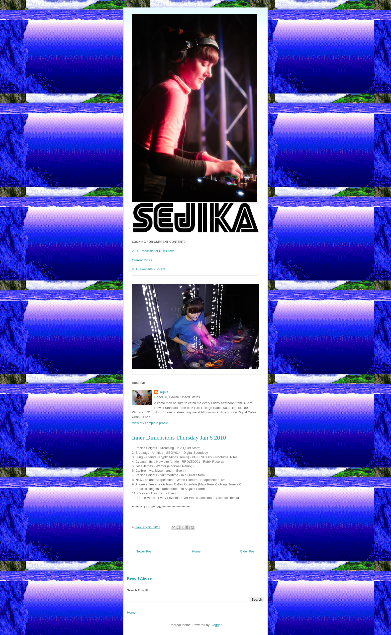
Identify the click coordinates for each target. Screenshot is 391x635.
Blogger (215, 625)
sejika (163, 392)
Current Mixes (142, 260)
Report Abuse (139, 578)
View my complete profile (150, 423)
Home (196, 551)
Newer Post (144, 551)
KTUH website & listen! (148, 269)
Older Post (247, 551)
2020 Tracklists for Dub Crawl (153, 251)
